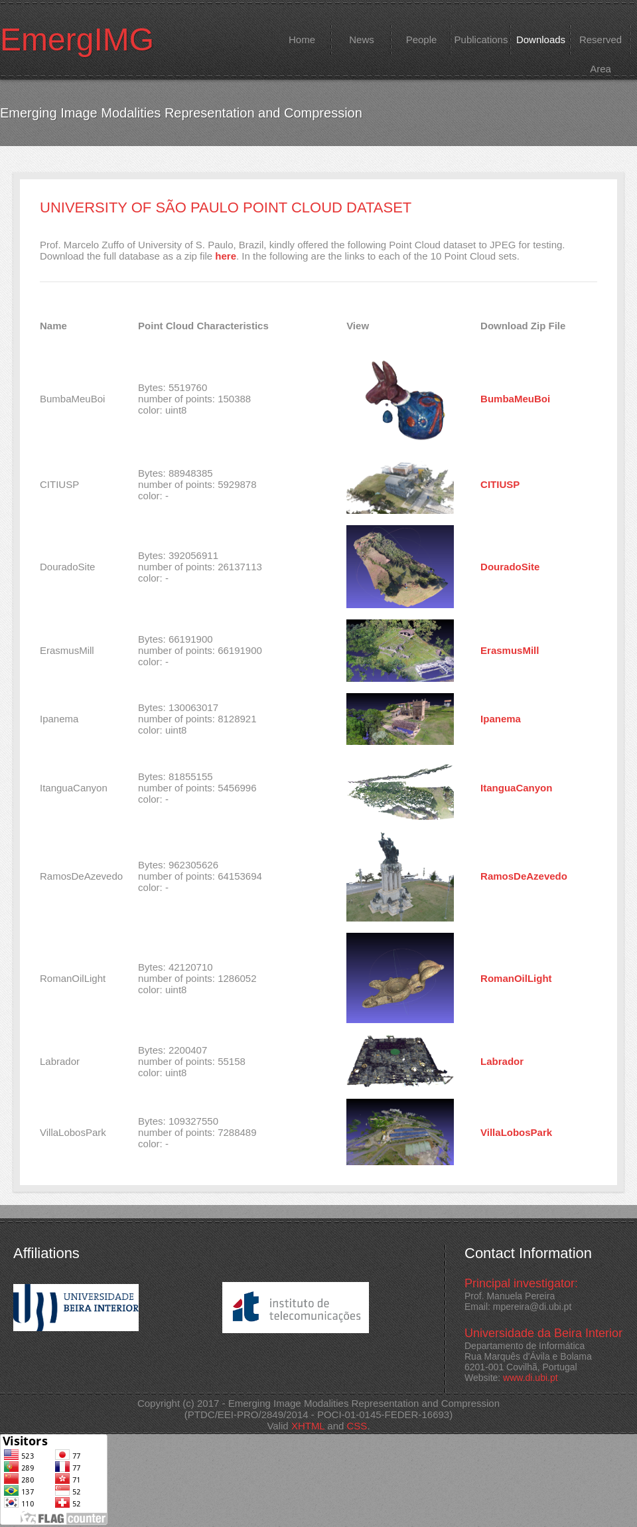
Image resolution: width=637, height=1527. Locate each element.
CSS (357, 1425)
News (361, 39)
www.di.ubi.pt (530, 1377)
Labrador (502, 1061)
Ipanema (500, 718)
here (225, 256)
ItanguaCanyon (516, 787)
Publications (481, 39)
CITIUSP (500, 484)
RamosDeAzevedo (523, 876)
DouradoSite (509, 566)
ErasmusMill (509, 650)
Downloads (540, 39)
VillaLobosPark (516, 1132)
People (421, 39)
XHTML (307, 1425)
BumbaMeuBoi (515, 398)
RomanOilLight (516, 978)
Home (302, 39)
